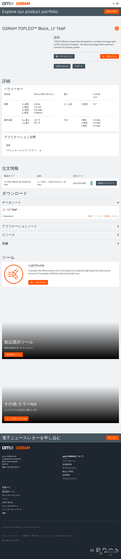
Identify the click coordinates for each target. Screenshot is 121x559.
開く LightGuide (38, 282)
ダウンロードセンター (11, 495)
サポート (79, 66)
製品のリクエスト (106, 183)
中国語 (107, 216)
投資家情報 (67, 464)
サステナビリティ (70, 468)
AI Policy (69, 536)
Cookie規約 (58, 536)
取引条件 (35, 536)
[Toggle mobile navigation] (117, 3)
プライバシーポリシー (11, 536)
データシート (64, 56)
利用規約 (25, 536)
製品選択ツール (13, 354)
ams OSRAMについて (73, 456)
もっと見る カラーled (16, 418)
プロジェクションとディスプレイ (21, 150)
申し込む (113, 437)
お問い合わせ (62, 66)
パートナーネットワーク (12, 509)
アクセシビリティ (70, 478)
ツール (4, 499)
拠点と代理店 (68, 471)
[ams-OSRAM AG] (16, 3)
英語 (90, 216)
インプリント (46, 536)
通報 (4, 513)
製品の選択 (111, 11)
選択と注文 (109, 56)
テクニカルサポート (10, 506)
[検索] (114, 3)
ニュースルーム (69, 461)
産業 (8, 145)
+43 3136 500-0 (13, 467)
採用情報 (66, 475)
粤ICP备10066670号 (10, 540)
